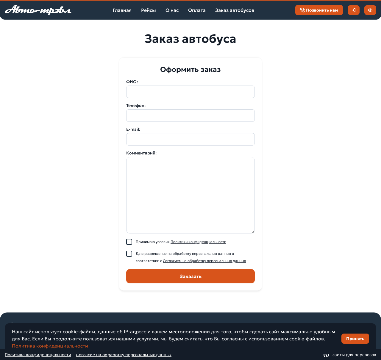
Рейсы (148, 10)
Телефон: (136, 105)
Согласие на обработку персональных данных (123, 354)
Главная (122, 10)
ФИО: (132, 81)
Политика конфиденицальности (38, 354)
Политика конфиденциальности (50, 346)
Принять (355, 338)
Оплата (197, 10)
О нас (172, 10)
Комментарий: (141, 153)
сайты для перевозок (350, 354)
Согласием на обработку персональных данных (204, 260)
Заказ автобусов (234, 10)
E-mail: (133, 129)
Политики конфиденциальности (198, 241)
